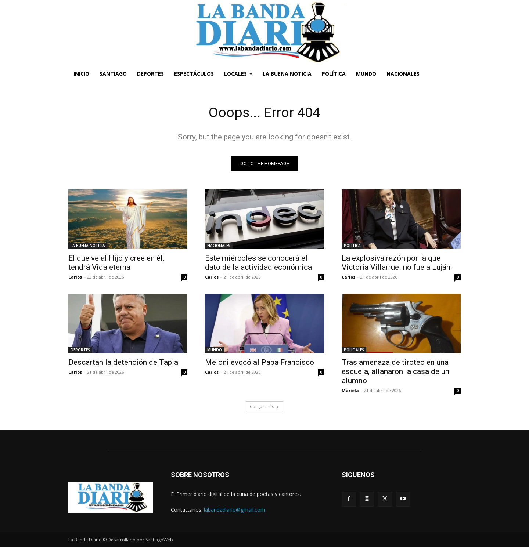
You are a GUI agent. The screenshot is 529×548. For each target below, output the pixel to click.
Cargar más (264, 407)
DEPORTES (80, 350)
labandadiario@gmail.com (234, 510)
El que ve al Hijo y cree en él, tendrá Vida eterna (116, 264)
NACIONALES (218, 246)
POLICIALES (354, 350)
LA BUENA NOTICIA (88, 246)
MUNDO (214, 350)
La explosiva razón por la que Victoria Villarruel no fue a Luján (396, 264)
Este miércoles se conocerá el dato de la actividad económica (258, 264)
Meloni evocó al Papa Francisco (259, 363)
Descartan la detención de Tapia (123, 363)
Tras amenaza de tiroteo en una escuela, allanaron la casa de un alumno (395, 372)
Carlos (75, 278)
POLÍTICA (352, 246)
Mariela (350, 391)
